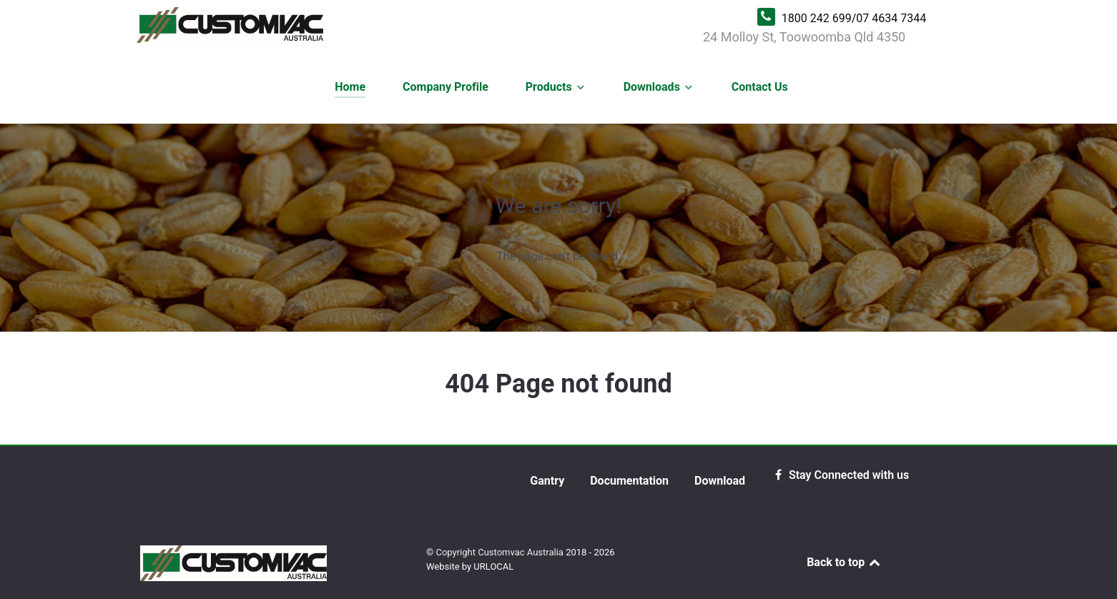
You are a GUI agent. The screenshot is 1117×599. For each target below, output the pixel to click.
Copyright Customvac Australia (501, 552)
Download (719, 480)
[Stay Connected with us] (840, 475)
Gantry (547, 480)
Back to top (844, 562)
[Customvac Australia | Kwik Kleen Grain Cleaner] (413, 25)
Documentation (629, 480)
